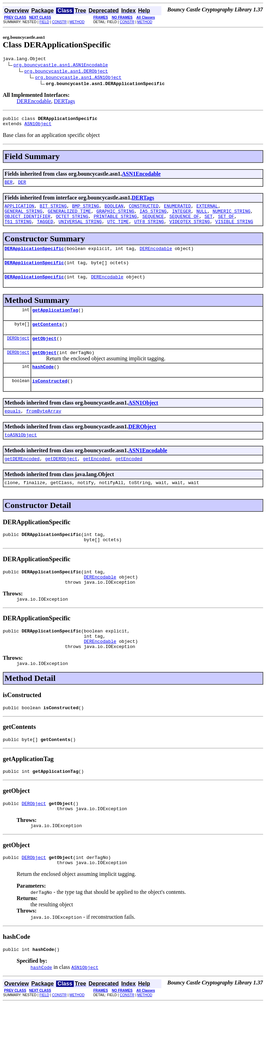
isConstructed (49, 398)
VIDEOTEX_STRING (189, 229)
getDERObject (61, 479)
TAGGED (45, 229)
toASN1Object (21, 454)
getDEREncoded (22, 479)
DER (22, 186)
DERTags (64, 102)
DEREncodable (34, 102)
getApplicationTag (55, 322)
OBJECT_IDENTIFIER (28, 223)
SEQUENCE (153, 223)
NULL (201, 217)
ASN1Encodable (141, 177)
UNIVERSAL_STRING (80, 229)
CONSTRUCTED (144, 211)
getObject (44, 353)
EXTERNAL (207, 211)
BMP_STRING (85, 211)
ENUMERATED (177, 211)
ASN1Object (37, 126)
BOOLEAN (114, 211)
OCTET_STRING (72, 223)
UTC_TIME (117, 229)
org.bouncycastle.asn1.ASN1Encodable (61, 66)
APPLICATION (19, 211)
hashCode (43, 383)
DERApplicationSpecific (34, 257)
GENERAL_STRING (23, 217)
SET (208, 223)
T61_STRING (18, 229)
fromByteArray (43, 429)
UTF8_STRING (149, 229)
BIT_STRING (52, 211)
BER (8, 186)
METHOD (77, 22)
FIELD (44, 22)
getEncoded (96, 479)
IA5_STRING (153, 217)
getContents (47, 337)
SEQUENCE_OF (184, 223)
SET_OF (226, 223)
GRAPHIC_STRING (115, 217)
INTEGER (181, 217)
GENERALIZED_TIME (69, 217)
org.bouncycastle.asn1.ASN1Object (78, 78)
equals (13, 429)
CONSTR (59, 22)
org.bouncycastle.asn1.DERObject (66, 72)
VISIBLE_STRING (234, 229)
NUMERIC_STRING (231, 217)
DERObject (18, 352)
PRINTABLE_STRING (115, 223)
